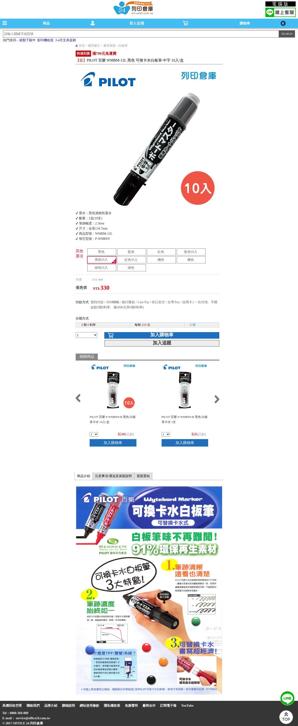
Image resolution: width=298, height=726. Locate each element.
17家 (192, 325)
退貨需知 (143, 476)
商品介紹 (83, 476)
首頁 (82, 45)
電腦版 (280, 4)
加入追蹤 (162, 342)
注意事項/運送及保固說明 (113, 476)
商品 (46, 23)
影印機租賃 (45, 40)
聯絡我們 (33, 705)
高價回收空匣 (12, 705)
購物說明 (68, 705)
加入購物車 (161, 334)
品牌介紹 (50, 705)
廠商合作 (149, 705)
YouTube (187, 705)
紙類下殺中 (27, 40)
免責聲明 (131, 705)
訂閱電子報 (168, 705)
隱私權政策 (112, 705)
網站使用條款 (89, 705)
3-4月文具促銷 (65, 40)
